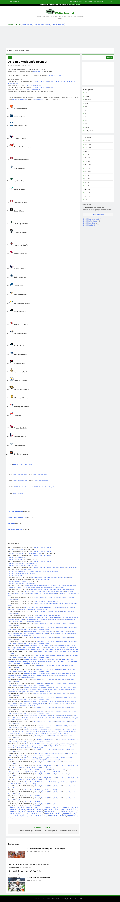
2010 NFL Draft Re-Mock (70, 812)
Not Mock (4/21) (65, 702)
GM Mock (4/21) (46, 646)
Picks (86, 124)
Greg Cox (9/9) (29, 635)
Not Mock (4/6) (55, 619)
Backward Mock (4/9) (24, 704)
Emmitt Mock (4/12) (66, 744)
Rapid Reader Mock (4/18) (21, 648)
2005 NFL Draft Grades (15, 559)
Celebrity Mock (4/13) (32, 619)
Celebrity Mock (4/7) (39, 704)
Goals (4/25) (45, 674)
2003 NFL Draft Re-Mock (57, 816)
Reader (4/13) (30, 609)
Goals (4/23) (55, 688)
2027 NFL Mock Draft (15, 511)
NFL (85, 113)
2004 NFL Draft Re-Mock (39, 816)
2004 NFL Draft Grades (34, 553)
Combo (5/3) (46, 744)
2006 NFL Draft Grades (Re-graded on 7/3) (22, 565)
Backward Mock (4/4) (44, 662)
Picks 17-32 (45, 81)
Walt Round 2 (12, 629)
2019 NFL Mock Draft (18, 493)
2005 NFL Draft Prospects (16, 557)
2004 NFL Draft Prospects (16, 553)
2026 (85, 140)
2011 (85, 192)
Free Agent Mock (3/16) (54, 746)
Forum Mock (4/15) (47, 587)
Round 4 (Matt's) (52, 601)
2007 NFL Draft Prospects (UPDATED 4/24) (22, 571)
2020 (85, 161)
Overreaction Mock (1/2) (28, 706)
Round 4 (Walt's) (39, 601)
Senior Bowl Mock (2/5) (35, 772)
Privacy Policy (79, 898)
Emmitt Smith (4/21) (59, 585)
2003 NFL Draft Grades (16, 549)
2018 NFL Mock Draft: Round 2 (21, 487)
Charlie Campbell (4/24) (32, 796)
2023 (85, 151)
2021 (85, 158)
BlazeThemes (71, 898)
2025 (85, 144)
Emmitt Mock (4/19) (61, 631)
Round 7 (17, 83)
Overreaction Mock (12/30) (33, 664)
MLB (85, 106)
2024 (85, 147)
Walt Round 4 (41, 627)
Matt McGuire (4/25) (31, 585)
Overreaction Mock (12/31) (59, 734)
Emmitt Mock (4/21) (71, 617)
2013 (85, 185)
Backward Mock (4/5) (51, 732)
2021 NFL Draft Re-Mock (16, 808)
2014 (85, 182)
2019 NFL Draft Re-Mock (52, 808)
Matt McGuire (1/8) (35, 621)
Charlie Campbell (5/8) (31, 660)
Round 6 (11, 83)
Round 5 (72, 81)
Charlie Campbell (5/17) (32, 758)
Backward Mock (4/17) (20, 633)
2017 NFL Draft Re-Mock (17, 810)
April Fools (27, 569)
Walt (10, 65)
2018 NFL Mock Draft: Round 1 (41, 480)
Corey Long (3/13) (69, 746)
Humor (86, 103)
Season (86, 127)
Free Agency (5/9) (30, 617)
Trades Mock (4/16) (23, 690)
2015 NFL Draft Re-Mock (52, 810)
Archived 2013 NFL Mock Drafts (67, 650)
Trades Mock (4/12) (14, 676)
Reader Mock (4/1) (70, 633)
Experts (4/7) (44, 619)
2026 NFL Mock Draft (26, 24)
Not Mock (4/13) (50, 648)
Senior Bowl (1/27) (22, 720)
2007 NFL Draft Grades (15, 575)
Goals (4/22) (54, 702)
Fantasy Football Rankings (17, 517)
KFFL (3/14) (12, 595)
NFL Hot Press (88, 117)
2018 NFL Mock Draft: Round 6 (40, 474)
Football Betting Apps (58, 24)
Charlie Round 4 (61, 627)
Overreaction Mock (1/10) (52, 772)
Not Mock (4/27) (54, 660)
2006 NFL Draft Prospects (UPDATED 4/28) (22, 563)
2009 (85, 199)
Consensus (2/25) (42, 609)
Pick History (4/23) (47, 631)
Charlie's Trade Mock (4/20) (62, 646)
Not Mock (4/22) (65, 688)
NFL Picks (11, 523)
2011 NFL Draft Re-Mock (52, 812)
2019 (85, 165)
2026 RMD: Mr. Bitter (89, 223)
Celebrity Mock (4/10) (29, 676)
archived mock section (19, 99)
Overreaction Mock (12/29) (25, 678)
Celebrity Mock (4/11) (29, 662)
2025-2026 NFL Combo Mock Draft (38, 877)
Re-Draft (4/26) (30, 591)
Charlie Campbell (32, 851)
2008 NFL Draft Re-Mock (35, 814)
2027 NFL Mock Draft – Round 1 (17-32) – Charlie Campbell (86, 2)
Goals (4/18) (55, 744)
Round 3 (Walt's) (52, 603)
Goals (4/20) (54, 730)
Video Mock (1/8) (44, 734)
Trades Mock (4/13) (14, 662)
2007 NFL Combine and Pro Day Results (21, 573)
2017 (85, 172)
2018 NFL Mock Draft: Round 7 (20, 480)
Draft (9, 57)
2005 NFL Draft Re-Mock (21, 816)
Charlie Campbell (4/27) (32, 89)
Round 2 (52, 81)
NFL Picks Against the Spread (42, 24)
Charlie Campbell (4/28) (32, 688)
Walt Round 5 (50, 627)
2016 (85, 175)
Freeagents (87, 99)
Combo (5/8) (45, 688)
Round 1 (37, 81)
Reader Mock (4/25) (57, 591)
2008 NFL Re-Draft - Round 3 (18, 581)
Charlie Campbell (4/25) (32, 646)
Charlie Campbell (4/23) (33, 85)
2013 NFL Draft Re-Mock (17, 812)
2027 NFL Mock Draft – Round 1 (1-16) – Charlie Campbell (46, 849)
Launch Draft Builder (98, 214)
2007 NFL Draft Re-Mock (53, 814)
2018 (85, 168)
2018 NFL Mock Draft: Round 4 (23, 464)
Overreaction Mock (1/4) (42, 692)
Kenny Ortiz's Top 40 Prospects (47, 571)
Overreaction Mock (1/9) (28, 784)
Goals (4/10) (44, 633)
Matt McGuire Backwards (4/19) (29, 587)
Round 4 (65, 81)
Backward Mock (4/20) (46, 607)
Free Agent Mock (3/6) (15, 635)
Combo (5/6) (45, 716)
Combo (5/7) (45, 702)
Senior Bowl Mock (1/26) (29, 734)
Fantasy (86, 96)
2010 (85, 196)
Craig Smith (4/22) (45, 585)
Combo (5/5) (45, 730)
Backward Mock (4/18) (57, 758)
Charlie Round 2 (33, 629)
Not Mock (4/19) (55, 674)
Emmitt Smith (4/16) (35, 593)
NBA (85, 110)
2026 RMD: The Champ (90, 221)
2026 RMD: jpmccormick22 (91, 219)
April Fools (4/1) (59, 587)
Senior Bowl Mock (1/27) (16, 748)
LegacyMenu (9, 24)
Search (109, 57)
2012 (85, 189)
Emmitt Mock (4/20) (67, 660)
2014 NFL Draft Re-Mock (70, 810)
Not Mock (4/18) (65, 730)
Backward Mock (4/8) (37, 718)
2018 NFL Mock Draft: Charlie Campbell (44, 487)
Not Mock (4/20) (65, 716)
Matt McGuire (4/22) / (31, 607)
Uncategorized (88, 131)
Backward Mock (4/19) (20, 593)
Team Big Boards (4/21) (16, 619)
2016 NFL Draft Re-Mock (34, 810)
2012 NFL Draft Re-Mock (34, 812)
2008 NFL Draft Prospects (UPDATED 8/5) (22, 583)
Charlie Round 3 (44, 629)
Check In (17, 24)
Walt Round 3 (22, 629)
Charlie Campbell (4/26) (32, 631)
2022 (85, 154)
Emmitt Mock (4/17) (61, 607)
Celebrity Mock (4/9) (50, 593)
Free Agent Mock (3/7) (48, 650)
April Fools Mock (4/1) (68, 619)
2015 (85, 179)
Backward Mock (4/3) (44, 676)
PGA (85, 120)
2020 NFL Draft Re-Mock (34, 808)
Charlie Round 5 (73, 627)
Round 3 (59, 81)
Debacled (71, 4)
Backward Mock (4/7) (53, 690)
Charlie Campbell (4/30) (32, 674)
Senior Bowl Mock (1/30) (36, 760)
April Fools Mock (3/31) (49, 790)
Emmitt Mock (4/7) (36, 732)
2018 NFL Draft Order (54, 75)
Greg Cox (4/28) (42, 617)
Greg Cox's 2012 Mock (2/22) (18, 621)
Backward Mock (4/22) (56, 617)
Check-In (77, 4)
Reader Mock (35, 650)
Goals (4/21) (55, 716)
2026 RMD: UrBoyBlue (89, 225)
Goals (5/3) (44, 660)
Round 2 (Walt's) (39, 603)
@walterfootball (38, 71)
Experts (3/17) (20, 609)
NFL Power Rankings (15, 529)
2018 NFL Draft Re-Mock (70, 808)
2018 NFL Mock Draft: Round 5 (20, 474)
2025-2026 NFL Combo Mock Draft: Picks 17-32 (24, 871)
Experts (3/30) (74, 593)
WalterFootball (64, 13)
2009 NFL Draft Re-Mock (17, 814)
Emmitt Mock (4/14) (37, 648)
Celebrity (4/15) (33, 633)
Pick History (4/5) (62, 648)
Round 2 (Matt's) (64, 603)
